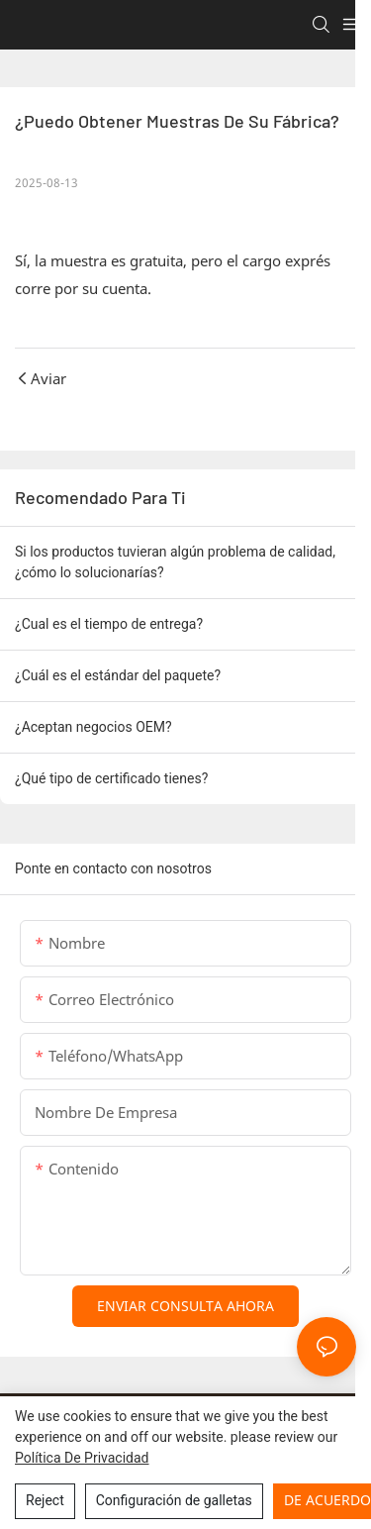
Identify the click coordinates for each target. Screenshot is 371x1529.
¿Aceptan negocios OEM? (93, 727)
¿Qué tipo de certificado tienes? (111, 778)
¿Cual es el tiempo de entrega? (109, 624)
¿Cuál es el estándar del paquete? (118, 675)
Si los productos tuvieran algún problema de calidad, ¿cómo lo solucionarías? (175, 562)
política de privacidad (82, 1458)
